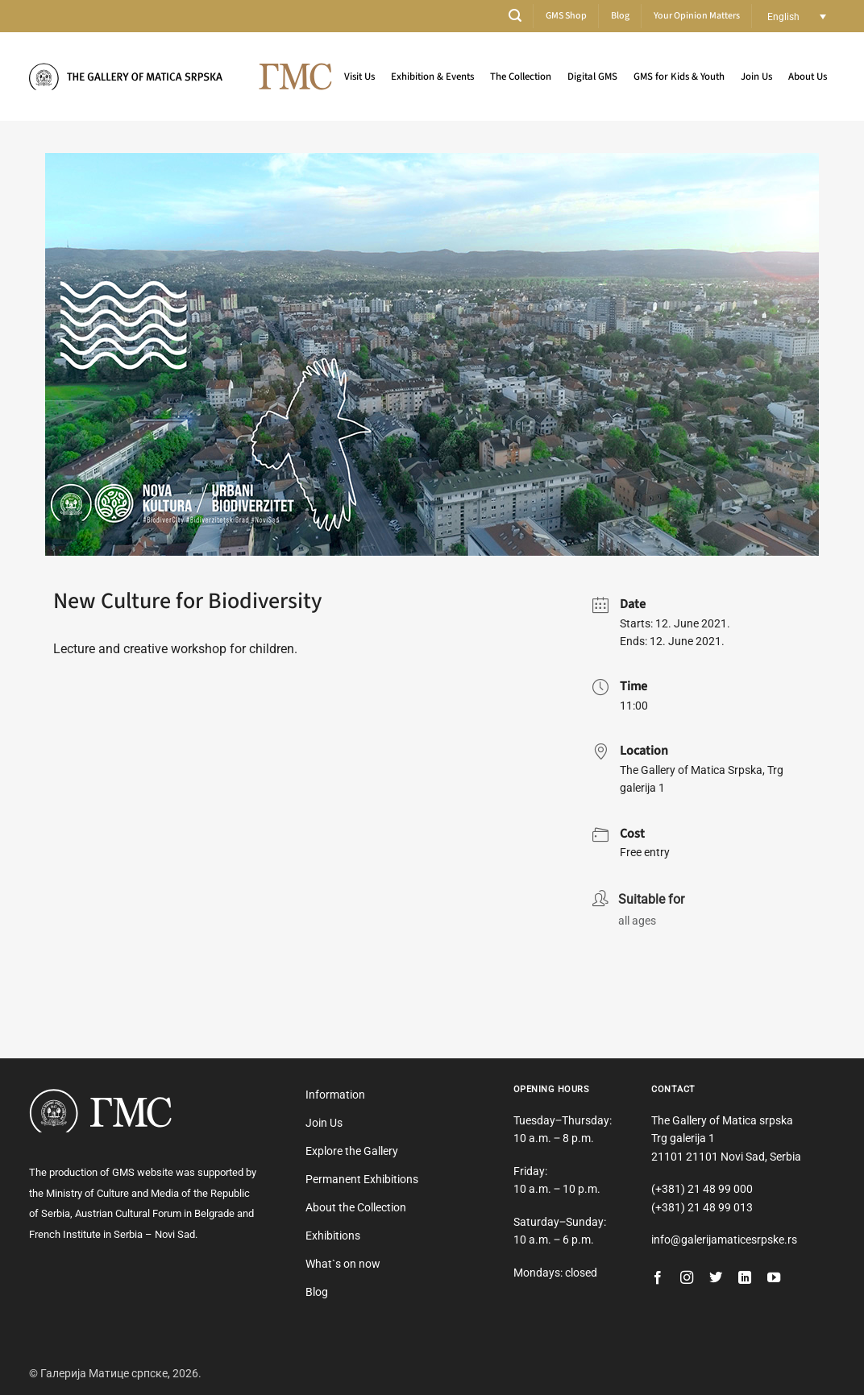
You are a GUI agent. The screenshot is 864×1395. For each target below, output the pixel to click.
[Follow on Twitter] (715, 1278)
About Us (807, 76)
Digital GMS (592, 76)
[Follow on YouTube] (773, 1278)
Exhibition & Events (432, 76)
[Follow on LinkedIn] (744, 1278)
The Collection (520, 76)
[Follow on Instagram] (686, 1278)
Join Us (756, 76)
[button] (515, 15)
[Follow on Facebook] (657, 1278)
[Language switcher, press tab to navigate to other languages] (796, 16)
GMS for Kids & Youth (679, 76)
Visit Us (359, 76)
